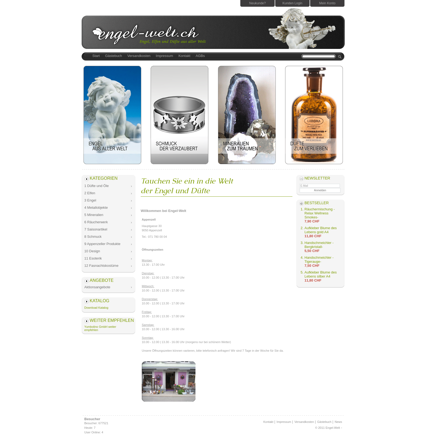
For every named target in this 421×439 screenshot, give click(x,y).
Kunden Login (292, 3)
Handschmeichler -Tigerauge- (318, 260)
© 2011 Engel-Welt (327, 427)
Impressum (164, 56)
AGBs (200, 56)
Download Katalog (96, 307)
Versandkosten (138, 56)
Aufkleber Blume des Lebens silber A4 (320, 274)
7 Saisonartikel (95, 229)
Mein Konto (327, 3)
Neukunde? (257, 3)
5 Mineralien (93, 215)
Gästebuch (113, 56)
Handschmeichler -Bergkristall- (318, 245)
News (338, 421)
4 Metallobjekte (96, 208)
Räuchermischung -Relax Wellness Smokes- (319, 213)
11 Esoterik (93, 258)
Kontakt (184, 56)
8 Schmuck (92, 237)
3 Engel (90, 200)
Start (96, 56)
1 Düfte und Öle (96, 186)
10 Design (92, 251)
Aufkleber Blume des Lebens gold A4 (320, 230)
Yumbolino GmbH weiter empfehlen (100, 328)
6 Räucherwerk (96, 222)
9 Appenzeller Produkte (102, 244)
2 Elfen (89, 193)
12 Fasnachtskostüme (101, 266)
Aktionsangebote (97, 287)
